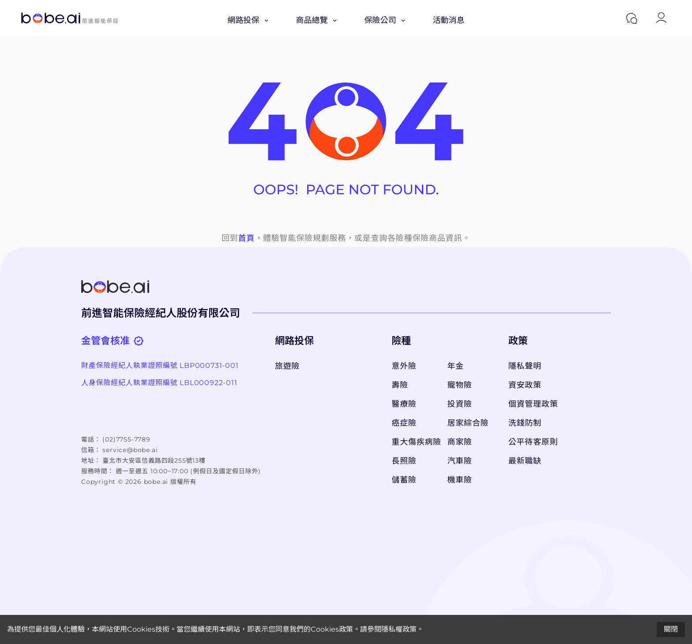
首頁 (246, 238)
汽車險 (460, 461)
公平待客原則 (533, 442)
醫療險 (403, 404)
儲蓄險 (403, 480)
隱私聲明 (525, 366)
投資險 (460, 404)
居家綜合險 (468, 423)
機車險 (460, 480)
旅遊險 (287, 366)
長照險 (403, 461)
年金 (456, 366)
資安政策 (525, 385)
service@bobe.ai (130, 450)
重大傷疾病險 (414, 442)
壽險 (399, 385)
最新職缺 (525, 461)
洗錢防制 (525, 423)
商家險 (460, 442)
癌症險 (403, 423)
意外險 (403, 366)
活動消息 (449, 20)
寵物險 (460, 385)
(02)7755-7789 (126, 439)
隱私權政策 (399, 629)
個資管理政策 (533, 404)
